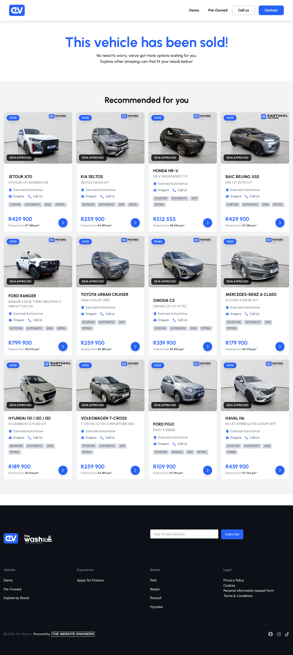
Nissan (155, 589)
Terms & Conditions (237, 596)
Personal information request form (248, 591)
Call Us (35, 196)
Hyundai (156, 607)
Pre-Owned (218, 10)
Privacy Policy (233, 580)
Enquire (16, 196)
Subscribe (232, 534)
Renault (156, 598)
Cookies (229, 585)
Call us (243, 10)
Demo (194, 10)
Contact (271, 10)
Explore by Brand (16, 598)
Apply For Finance (90, 580)
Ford (153, 580)
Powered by (64, 634)
